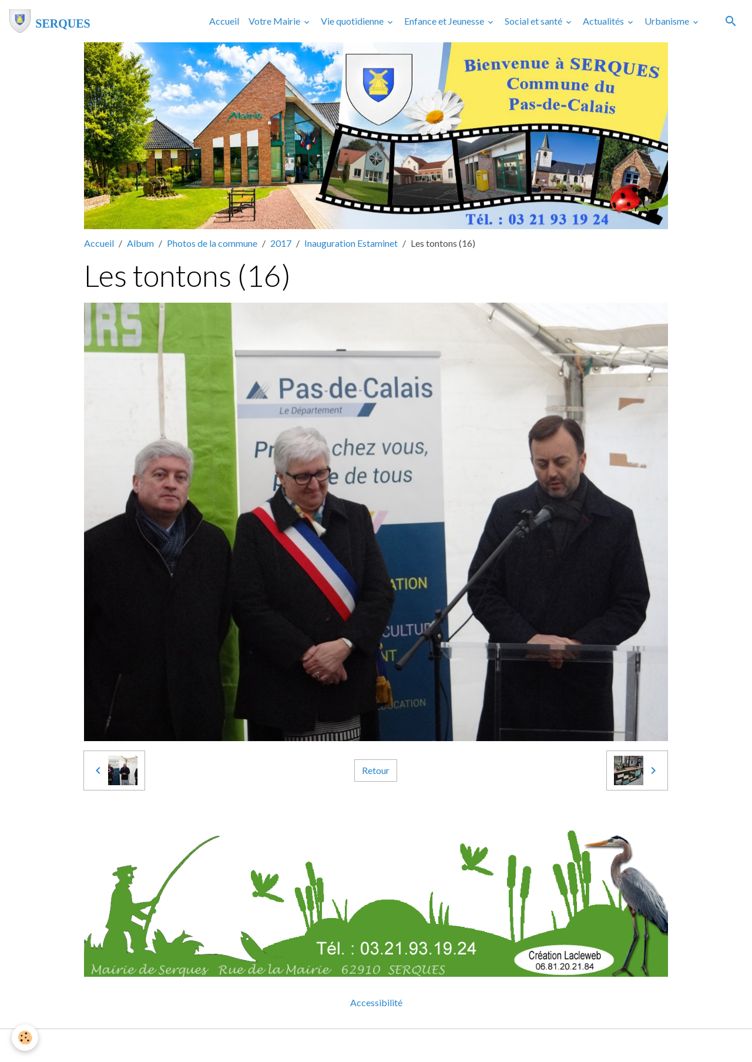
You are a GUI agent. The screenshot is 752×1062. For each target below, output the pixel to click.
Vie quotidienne (353, 20)
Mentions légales (329, 1045)
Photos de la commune (212, 243)
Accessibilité (376, 1002)
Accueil (224, 20)
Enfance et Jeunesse (445, 20)
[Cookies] (25, 1037)
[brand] (49, 21)
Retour (376, 770)
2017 (280, 243)
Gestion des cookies (416, 1045)
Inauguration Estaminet (351, 243)
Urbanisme (667, 20)
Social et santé (534, 20)
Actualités (604, 20)
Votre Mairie (275, 20)
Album (140, 243)
